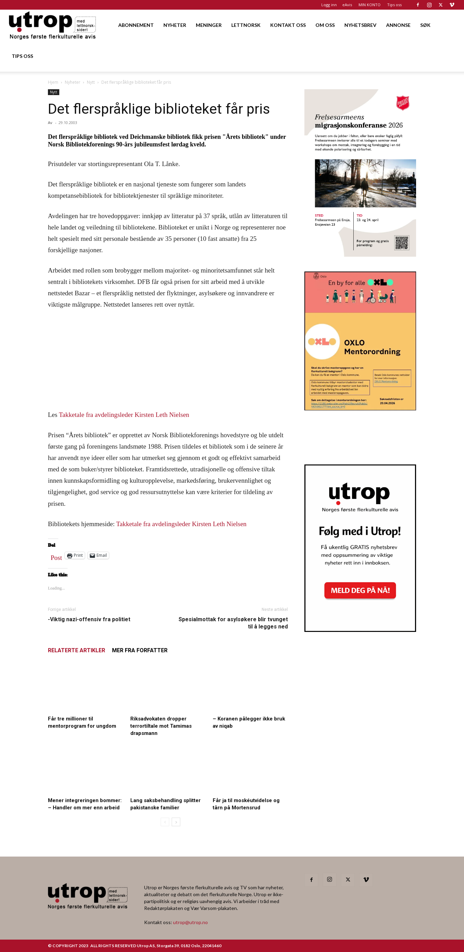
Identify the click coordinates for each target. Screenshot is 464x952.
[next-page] (176, 822)
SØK (425, 25)
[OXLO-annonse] (360, 408)
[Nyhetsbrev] (360, 630)
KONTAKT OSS (288, 25)
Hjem (53, 82)
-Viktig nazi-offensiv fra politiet (89, 619)
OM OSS (325, 25)
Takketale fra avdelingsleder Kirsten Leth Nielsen (124, 414)
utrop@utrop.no (190, 922)
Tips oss (394, 4)
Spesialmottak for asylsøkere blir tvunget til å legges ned (233, 623)
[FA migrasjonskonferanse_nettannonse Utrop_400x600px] (360, 254)
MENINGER (209, 25)
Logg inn (329, 4)
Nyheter (72, 82)
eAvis (347, 4)
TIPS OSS (22, 56)
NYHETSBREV (360, 25)
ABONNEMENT (136, 25)
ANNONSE (398, 25)
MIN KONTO (370, 4)
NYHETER (174, 25)
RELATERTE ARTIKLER (76, 650)
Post (56, 556)
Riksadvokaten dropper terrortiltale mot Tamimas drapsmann (161, 726)
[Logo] (53, 25)
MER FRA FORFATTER (140, 650)
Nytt (91, 82)
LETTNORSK (246, 25)
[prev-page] (165, 822)
